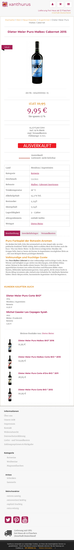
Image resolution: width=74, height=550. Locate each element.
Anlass (8, 475)
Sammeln (11, 482)
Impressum (9, 424)
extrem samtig (14, 496)
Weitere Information (45, 548)
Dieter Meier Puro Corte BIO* (23, 295)
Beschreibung (12, 233)
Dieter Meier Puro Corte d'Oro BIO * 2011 (38, 373)
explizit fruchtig (14, 504)
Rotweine (11, 457)
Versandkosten (48, 233)
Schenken (11, 478)
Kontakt (8, 428)
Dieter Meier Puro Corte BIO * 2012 (35, 389)
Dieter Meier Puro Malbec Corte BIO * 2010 (39, 357)
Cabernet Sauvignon (48, 184)
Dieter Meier (37, 223)
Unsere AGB (9, 420)
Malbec (34, 184)
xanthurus (20, 4)
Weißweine (12, 461)
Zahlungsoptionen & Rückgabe (18, 444)
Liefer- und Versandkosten (17, 440)
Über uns (8, 415)
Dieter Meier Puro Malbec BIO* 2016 (36, 340)
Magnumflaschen (15, 465)
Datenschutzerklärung (14, 436)
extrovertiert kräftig (16, 500)
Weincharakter (12, 491)
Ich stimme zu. (30, 548)
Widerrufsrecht (11, 432)
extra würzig (13, 508)
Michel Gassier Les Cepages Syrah (26, 312)
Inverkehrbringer (30, 233)
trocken (34, 179)
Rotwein (35, 173)
